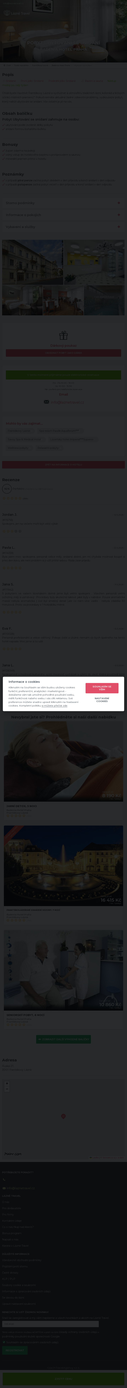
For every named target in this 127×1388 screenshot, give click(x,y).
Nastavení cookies (102, 700)
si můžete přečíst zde (54, 705)
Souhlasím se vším (102, 688)
